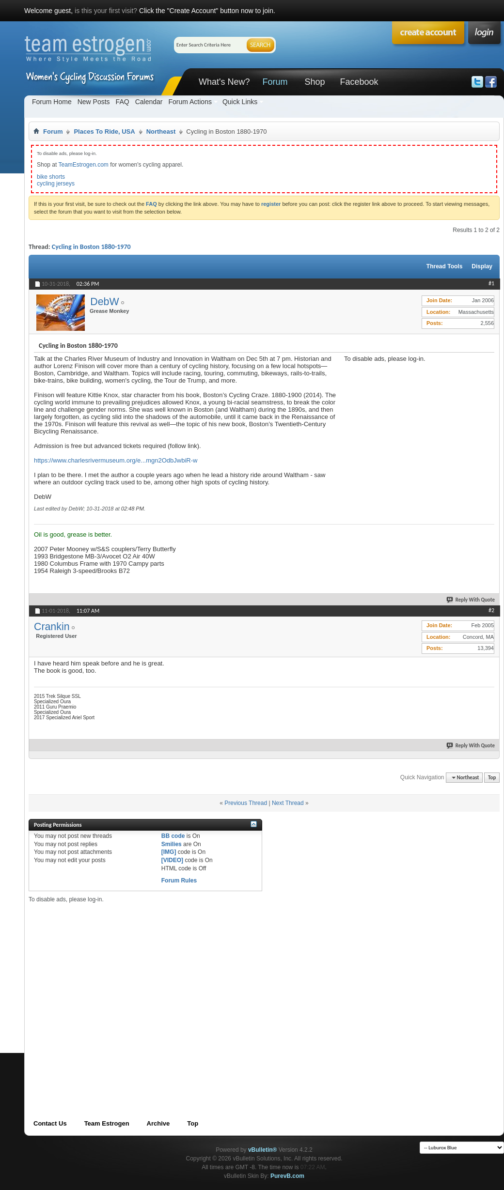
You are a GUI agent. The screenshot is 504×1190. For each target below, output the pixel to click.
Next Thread (288, 803)
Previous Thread (245, 803)
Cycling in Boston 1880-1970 (91, 247)
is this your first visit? (106, 11)
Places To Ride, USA (104, 131)
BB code (173, 836)
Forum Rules (179, 880)
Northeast (161, 131)
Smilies (171, 844)
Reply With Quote (471, 600)
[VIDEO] (172, 860)
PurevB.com (287, 1176)
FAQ (122, 102)
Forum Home (52, 102)
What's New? (224, 82)
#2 (491, 610)
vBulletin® (262, 1149)
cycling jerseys (56, 183)
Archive (158, 1123)
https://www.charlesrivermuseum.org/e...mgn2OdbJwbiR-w (115, 460)
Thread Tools (444, 266)
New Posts (94, 102)
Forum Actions (189, 102)
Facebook (359, 82)
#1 (491, 283)
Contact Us (50, 1123)
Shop (314, 82)
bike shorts (51, 176)
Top (492, 777)
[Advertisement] (416, 422)
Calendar (149, 102)
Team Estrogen (106, 1123)
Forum (274, 82)
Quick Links (239, 102)
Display (482, 266)
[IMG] (168, 852)
